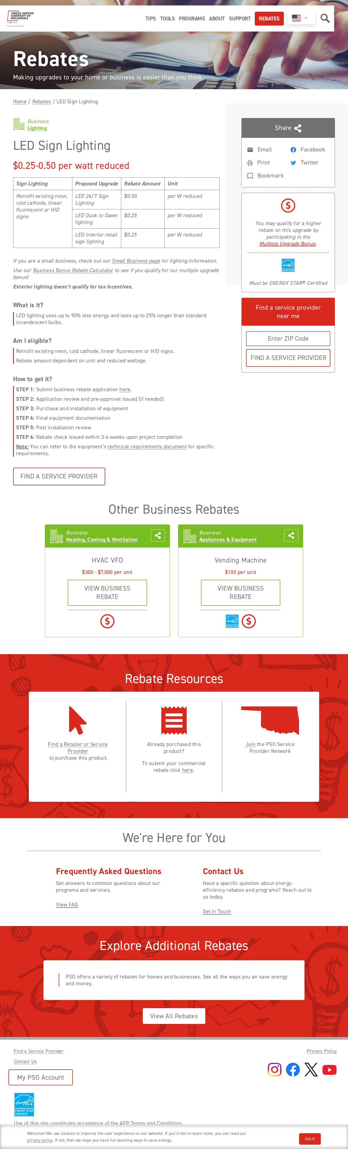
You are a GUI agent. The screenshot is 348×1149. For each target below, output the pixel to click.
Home (20, 101)
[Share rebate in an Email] (264, 149)
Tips (150, 18)
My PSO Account (40, 1077)
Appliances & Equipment (228, 539)
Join (251, 744)
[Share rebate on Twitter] (307, 162)
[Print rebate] (264, 162)
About (217, 18)
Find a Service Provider (59, 476)
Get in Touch (217, 911)
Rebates (269, 18)
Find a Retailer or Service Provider (78, 747)
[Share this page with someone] (288, 152)
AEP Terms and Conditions (151, 1123)
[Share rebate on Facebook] (307, 149)
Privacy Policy (322, 1051)
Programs (192, 18)
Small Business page (136, 260)
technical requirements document (147, 446)
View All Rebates (174, 1016)
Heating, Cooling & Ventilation (102, 539)
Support (240, 18)
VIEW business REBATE (107, 592)
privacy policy (39, 1140)
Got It (310, 1139)
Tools (167, 18)
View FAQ (67, 905)
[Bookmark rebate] (264, 175)
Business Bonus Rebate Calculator (73, 270)
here (124, 389)
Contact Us (25, 1061)
